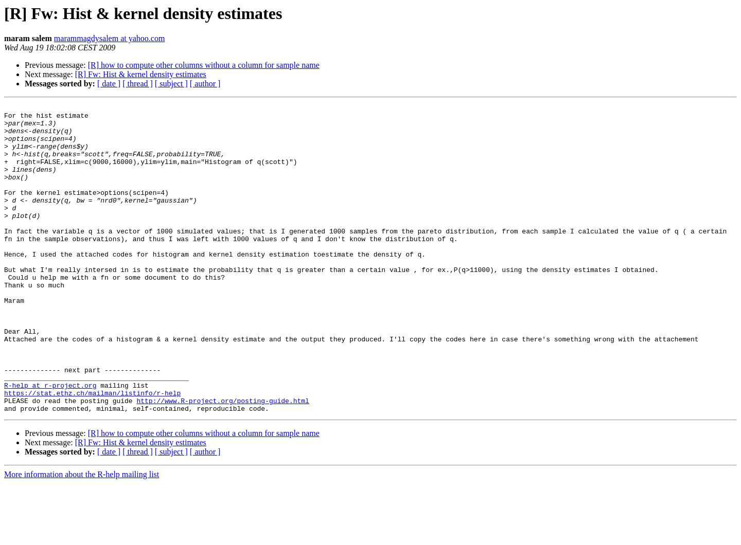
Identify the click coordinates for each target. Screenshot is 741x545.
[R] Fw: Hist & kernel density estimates (140, 74)
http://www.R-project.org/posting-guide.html (222, 460)
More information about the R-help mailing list (81, 536)
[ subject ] (171, 83)
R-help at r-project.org (50, 442)
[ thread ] (137, 83)
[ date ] (108, 83)
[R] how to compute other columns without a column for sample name (204, 65)
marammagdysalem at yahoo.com (109, 38)
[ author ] (205, 83)
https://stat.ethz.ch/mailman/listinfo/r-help (92, 451)
